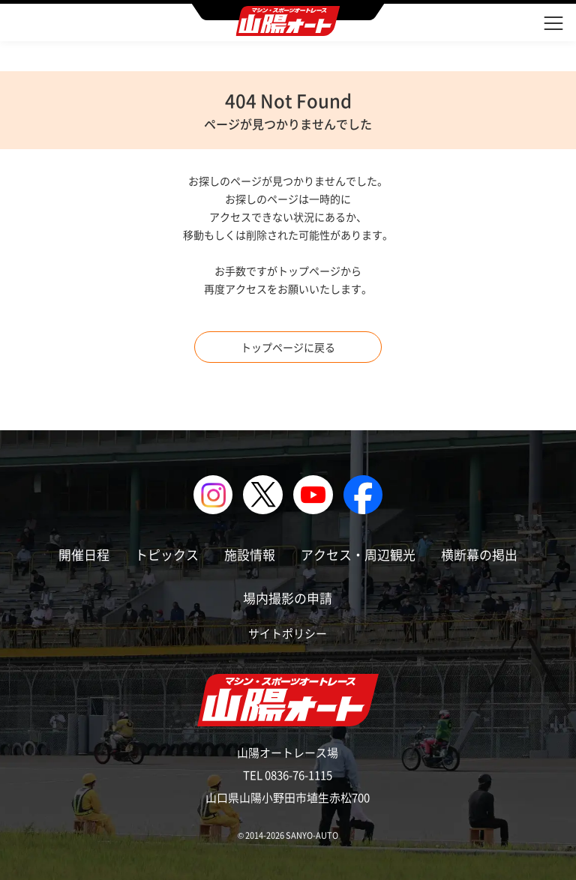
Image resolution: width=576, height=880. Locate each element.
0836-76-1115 (298, 775)
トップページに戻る (288, 347)
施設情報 (249, 554)
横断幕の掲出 (479, 554)
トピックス (167, 554)
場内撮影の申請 (287, 597)
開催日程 (84, 554)
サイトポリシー (287, 633)
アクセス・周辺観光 (358, 554)
